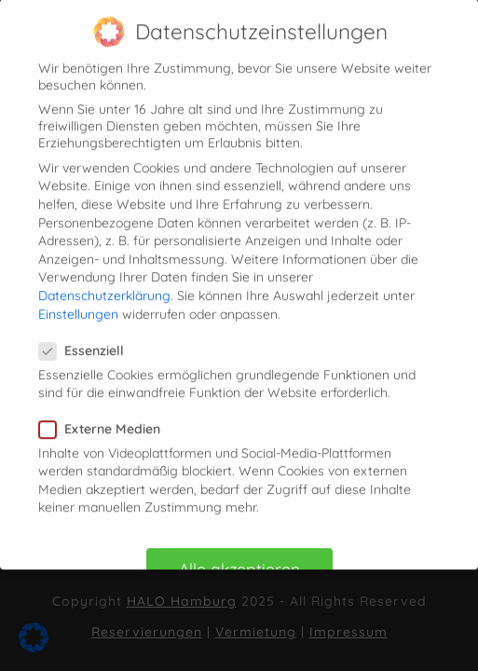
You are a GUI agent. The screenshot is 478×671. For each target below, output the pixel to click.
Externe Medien (105, 419)
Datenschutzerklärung (104, 287)
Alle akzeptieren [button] (239, 560)
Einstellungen (78, 304)
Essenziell (87, 342)
